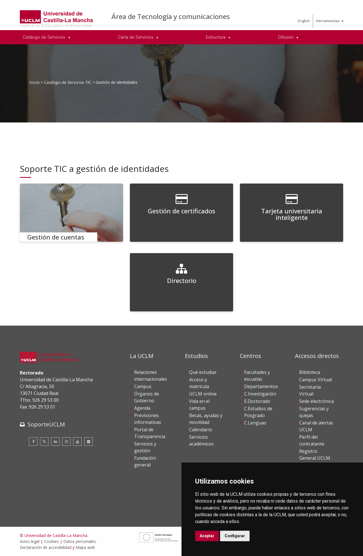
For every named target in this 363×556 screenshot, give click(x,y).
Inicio (34, 82)
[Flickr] (88, 441)
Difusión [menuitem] (286, 37)
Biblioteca (309, 372)
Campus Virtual (315, 379)
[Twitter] (44, 441)
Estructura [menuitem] (216, 37)
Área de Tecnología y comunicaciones (170, 16)
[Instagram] (66, 441)
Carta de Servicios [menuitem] (136, 37)
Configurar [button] (235, 536)
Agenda (142, 408)
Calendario (200, 429)
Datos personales (79, 541)
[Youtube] (77, 441)
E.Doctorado (257, 401)
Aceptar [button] (207, 536)
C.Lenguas (255, 423)
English (304, 20)
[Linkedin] (55, 441)
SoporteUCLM (46, 424)
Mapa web (85, 547)
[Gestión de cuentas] (71, 212)
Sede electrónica (316, 401)
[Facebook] (33, 441)
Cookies (51, 541)
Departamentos (261, 386)
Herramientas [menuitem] (328, 20)
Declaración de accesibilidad (45, 547)
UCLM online (203, 394)
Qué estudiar (203, 372)
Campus (142, 386)
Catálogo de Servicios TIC (67, 82)
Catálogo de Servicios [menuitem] (44, 37)
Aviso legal (29, 541)
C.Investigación (260, 394)
